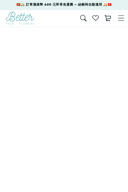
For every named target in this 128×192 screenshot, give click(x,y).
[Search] (83, 18)
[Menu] (121, 18)
